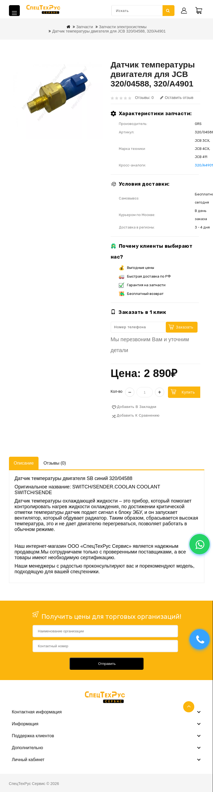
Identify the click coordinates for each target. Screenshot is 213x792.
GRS (198, 124)
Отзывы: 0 (144, 97)
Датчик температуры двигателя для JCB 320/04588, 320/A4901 (109, 31)
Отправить (107, 664)
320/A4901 (204, 165)
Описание (24, 463)
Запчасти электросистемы (123, 27)
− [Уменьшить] (129, 392)
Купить (188, 392)
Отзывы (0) (54, 463)
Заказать (184, 327)
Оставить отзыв (176, 97)
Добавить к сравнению (138, 415)
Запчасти (84, 27)
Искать (168, 10)
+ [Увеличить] (159, 392)
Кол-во (117, 391)
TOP (189, 707)
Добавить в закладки (137, 407)
